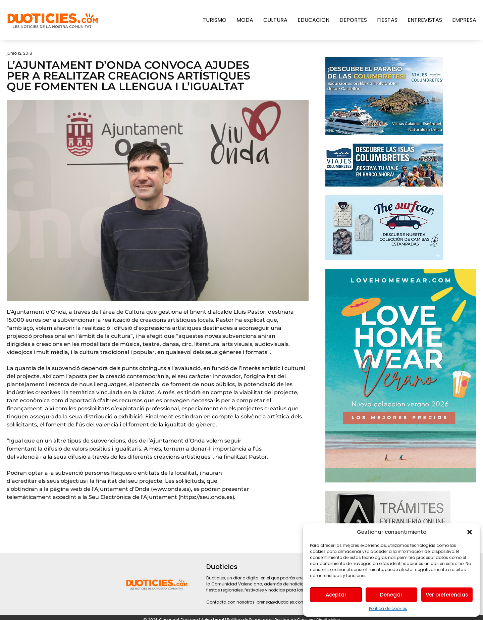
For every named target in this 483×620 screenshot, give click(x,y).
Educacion (313, 20)
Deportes (353, 20)
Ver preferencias (447, 594)
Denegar (391, 594)
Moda (244, 20)
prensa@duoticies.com (281, 602)
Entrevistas (425, 20)
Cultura (275, 20)
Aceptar (336, 594)
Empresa (464, 20)
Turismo (214, 20)
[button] (469, 532)
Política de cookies (388, 608)
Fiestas (387, 20)
